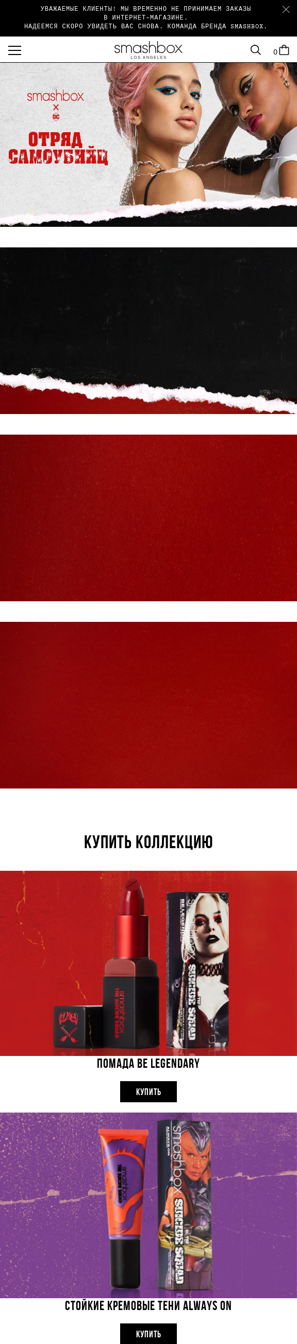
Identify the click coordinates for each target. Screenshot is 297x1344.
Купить (148, 1093)
